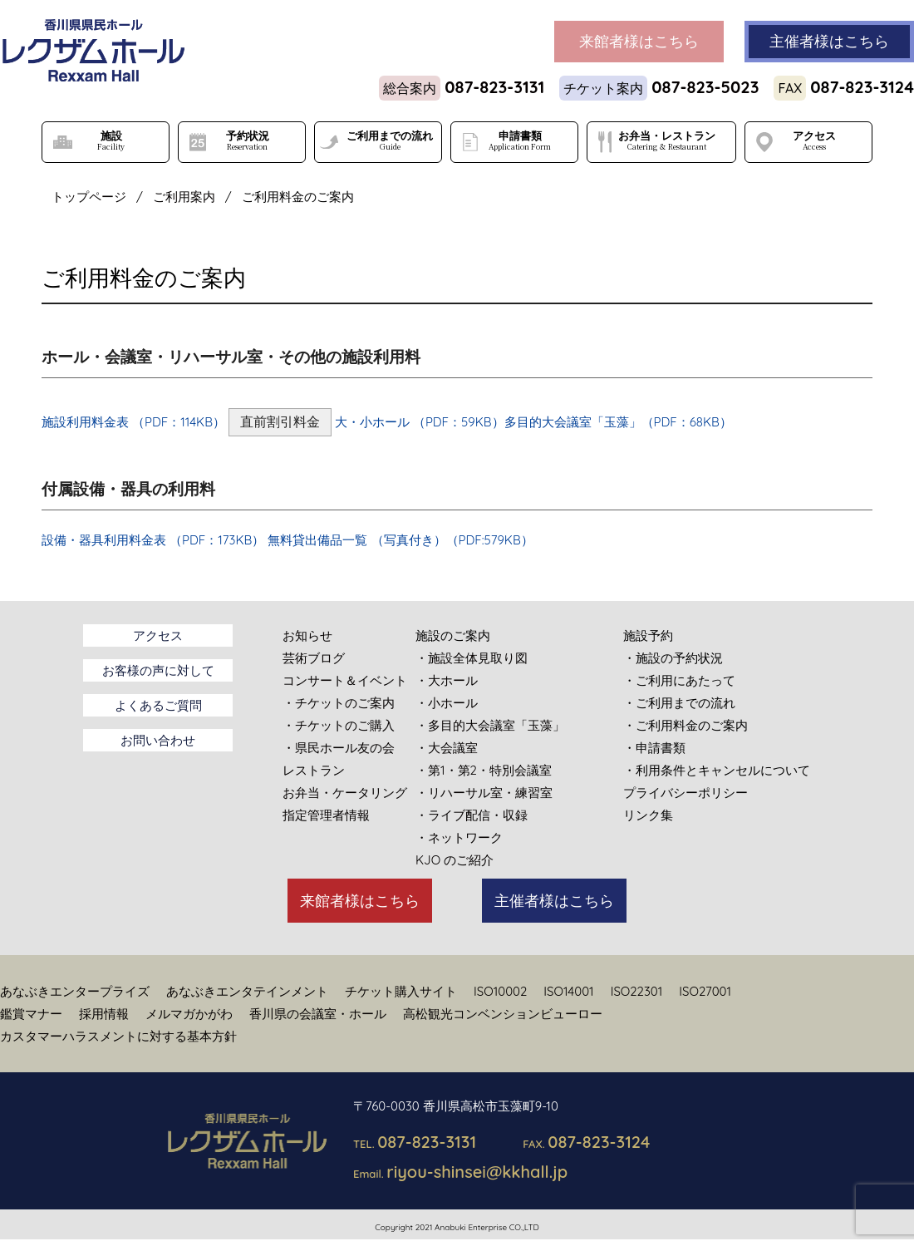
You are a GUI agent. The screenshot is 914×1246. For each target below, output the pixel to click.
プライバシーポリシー (685, 792)
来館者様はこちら (360, 900)
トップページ (89, 196)
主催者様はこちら (554, 900)
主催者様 (829, 41)
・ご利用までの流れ (679, 703)
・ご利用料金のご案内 (685, 725)
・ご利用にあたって (679, 680)
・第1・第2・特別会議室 (483, 770)
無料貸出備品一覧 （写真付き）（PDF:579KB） (400, 540)
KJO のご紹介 (454, 860)
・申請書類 (654, 748)
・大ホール (446, 680)
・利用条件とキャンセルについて (716, 770)
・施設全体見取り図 (471, 658)
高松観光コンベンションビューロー (502, 1014)
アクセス (158, 635)
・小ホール (446, 703)
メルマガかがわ (189, 1014)
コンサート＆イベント (345, 680)
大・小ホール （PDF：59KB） (419, 422)
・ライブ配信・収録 (471, 815)
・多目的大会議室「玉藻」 (490, 725)
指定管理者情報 (326, 815)
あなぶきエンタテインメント (247, 991)
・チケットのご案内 (339, 703)
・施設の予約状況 (673, 658)
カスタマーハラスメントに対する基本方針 (118, 1036)
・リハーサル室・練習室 (484, 792)
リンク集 (648, 815)
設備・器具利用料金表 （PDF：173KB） (153, 540)
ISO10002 (500, 991)
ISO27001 (705, 991)
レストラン (314, 770)
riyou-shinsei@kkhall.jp (477, 1171)
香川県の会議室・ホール (317, 1014)
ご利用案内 (184, 196)
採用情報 (104, 1014)
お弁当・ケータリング (345, 792)
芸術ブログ (314, 658)
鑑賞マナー (31, 1014)
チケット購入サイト (401, 991)
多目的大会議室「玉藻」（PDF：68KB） (618, 422)
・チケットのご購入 (339, 725)
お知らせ (307, 635)
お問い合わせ (157, 740)
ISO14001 (568, 991)
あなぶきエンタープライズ (75, 991)
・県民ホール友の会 (339, 748)
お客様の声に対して (158, 670)
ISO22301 (637, 991)
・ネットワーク (459, 837)
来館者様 (639, 41)
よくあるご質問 (158, 705)
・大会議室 (446, 748)
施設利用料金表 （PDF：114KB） (133, 422)
